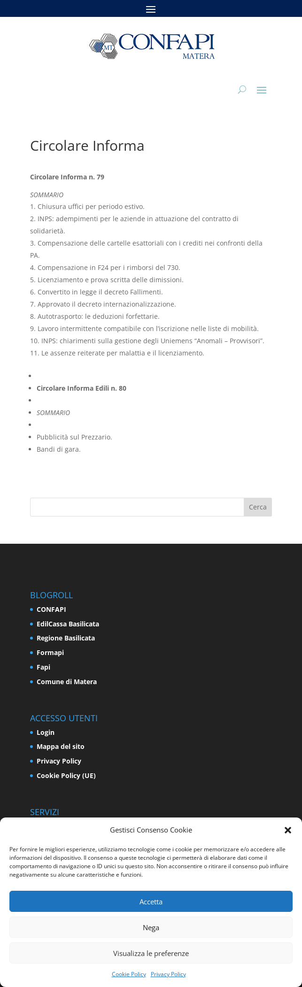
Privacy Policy (168, 974)
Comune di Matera (67, 681)
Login (45, 732)
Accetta (151, 901)
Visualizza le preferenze (151, 953)
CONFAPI (51, 609)
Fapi (43, 667)
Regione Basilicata (66, 637)
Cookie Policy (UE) (66, 775)
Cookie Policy (129, 974)
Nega (151, 927)
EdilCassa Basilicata (68, 623)
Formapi (50, 652)
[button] (288, 830)
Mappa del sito (61, 746)
